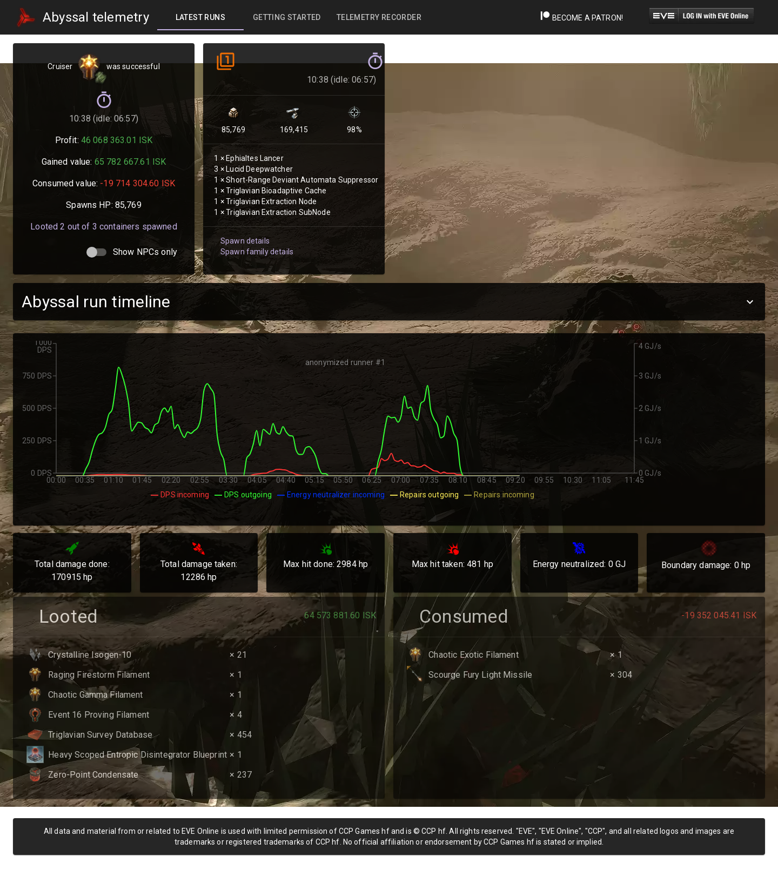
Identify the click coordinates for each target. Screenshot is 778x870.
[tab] (200, 17)
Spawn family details (255, 242)
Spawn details (244, 231)
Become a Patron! (581, 18)
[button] (389, 301)
